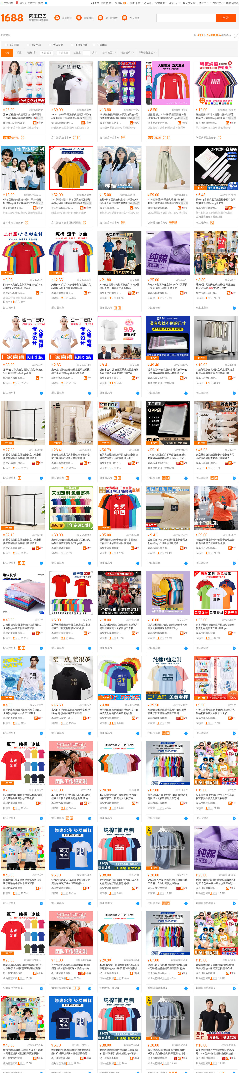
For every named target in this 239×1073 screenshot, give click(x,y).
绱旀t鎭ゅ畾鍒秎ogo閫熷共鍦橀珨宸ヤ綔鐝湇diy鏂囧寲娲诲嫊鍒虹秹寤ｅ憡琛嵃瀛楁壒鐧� (23, 966)
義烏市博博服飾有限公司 (110, 718)
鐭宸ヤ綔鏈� (127, 212)
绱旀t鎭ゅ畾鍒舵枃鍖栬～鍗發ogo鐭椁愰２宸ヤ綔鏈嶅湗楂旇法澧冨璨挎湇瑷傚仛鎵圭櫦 (119, 201)
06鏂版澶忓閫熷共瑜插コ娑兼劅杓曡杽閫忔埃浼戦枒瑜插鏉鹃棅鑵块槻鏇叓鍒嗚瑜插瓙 (167, 201)
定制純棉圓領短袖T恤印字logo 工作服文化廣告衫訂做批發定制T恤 (119, 881)
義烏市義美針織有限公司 (110, 378)
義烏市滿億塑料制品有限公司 (159, 463)
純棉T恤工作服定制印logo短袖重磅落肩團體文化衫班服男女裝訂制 (167, 796)
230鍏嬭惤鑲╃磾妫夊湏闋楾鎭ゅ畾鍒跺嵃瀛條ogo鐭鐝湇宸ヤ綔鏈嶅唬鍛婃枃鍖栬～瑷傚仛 (119, 966)
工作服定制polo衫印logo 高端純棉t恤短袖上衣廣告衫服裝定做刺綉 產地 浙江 (71, 796)
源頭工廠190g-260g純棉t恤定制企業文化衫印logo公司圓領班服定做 (167, 541)
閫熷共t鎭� (129, 127)
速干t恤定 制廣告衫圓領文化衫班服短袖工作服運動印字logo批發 (23, 371)
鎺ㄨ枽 (39, 118)
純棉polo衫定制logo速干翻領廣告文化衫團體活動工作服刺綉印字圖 (71, 286)
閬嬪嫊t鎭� (116, 127)
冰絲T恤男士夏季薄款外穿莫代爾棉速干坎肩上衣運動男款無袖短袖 (167, 881)
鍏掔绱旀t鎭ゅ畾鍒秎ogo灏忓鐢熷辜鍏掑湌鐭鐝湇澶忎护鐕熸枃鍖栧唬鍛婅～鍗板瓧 (215, 966)
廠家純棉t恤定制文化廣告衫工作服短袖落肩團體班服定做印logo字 (70, 541)
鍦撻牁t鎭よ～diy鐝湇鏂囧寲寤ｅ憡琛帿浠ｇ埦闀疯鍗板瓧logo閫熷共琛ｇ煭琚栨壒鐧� (167, 116)
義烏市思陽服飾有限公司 (159, 633)
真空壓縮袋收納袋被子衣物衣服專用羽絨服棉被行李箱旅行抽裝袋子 (215, 456)
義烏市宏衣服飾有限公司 (62, 633)
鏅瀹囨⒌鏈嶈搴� (14, 122)
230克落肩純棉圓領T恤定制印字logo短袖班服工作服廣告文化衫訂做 (119, 796)
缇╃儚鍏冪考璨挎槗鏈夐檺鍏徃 (159, 1058)
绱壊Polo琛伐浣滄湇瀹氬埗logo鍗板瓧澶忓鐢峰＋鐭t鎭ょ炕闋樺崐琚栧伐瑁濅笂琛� (215, 881)
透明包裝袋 (226, 212)
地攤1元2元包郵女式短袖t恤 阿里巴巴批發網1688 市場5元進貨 (215, 286)
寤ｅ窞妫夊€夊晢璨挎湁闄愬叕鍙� (14, 208)
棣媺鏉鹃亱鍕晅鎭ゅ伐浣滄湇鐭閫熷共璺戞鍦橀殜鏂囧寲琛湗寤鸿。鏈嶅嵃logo (119, 116)
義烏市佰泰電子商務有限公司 (62, 718)
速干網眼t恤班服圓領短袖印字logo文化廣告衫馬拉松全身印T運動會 (22, 711)
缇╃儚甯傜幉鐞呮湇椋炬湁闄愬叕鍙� (207, 888)
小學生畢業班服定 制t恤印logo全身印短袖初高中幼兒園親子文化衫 (215, 711)
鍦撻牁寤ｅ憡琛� (157, 127)
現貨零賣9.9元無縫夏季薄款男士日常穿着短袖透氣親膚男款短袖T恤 (119, 371)
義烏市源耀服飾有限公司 (62, 293)
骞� (40, 122)
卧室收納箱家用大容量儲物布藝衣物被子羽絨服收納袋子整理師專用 (70, 456)
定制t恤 (20, 297)
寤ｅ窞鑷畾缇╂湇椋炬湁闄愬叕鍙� (110, 208)
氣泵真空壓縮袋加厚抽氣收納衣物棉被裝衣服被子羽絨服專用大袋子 (119, 456)
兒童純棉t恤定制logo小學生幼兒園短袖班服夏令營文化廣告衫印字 (215, 796)
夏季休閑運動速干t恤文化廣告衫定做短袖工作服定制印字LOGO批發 (70, 626)
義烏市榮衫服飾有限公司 (14, 888)
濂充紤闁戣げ (155, 212)
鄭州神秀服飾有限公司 (14, 378)
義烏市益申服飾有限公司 (159, 718)
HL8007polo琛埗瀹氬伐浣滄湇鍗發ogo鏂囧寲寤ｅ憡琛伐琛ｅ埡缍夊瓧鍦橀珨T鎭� (71, 116)
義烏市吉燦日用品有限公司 (207, 378)
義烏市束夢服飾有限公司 (14, 633)
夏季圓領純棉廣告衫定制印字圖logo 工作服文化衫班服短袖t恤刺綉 (118, 541)
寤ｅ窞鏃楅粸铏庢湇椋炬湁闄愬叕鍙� (62, 208)
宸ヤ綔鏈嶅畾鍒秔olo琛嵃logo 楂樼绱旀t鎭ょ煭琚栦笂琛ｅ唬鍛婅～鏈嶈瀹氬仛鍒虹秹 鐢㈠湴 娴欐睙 (71, 966)
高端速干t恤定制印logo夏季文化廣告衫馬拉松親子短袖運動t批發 (215, 541)
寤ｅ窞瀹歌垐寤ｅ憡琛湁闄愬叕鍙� (110, 122)
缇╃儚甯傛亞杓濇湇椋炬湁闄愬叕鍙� (159, 122)
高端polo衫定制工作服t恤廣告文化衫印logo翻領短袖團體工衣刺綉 (70, 711)
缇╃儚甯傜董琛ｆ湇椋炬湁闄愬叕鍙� (110, 973)
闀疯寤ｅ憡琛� (176, 127)
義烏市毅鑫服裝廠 (205, 633)
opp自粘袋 (214, 212)
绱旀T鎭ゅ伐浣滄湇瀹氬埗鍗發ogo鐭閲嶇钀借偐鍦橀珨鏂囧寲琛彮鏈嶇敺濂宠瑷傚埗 (167, 966)
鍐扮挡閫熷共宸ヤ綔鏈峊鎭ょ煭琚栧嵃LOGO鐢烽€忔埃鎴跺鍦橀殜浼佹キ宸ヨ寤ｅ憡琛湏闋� (216, 1052)
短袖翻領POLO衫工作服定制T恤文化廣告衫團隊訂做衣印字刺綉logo (70, 881)
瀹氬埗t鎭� (224, 127)
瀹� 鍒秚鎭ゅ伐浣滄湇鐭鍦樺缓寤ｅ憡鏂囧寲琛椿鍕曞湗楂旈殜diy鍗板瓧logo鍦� (23, 116)
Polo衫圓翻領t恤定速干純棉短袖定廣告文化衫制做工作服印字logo (215, 626)
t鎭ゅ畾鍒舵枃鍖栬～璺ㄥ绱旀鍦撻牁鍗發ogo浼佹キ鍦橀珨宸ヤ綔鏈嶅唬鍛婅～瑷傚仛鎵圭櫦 (23, 201)
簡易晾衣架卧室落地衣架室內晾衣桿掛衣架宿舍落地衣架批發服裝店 (22, 456)
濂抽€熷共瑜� (170, 212)
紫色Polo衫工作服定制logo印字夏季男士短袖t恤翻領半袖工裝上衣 (167, 286)
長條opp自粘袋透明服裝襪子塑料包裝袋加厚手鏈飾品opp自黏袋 (215, 201)
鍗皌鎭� (56, 127)
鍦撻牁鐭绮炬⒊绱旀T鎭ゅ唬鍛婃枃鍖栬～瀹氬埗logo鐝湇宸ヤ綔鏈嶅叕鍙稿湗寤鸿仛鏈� (215, 116)
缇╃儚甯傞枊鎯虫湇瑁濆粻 (207, 1058)
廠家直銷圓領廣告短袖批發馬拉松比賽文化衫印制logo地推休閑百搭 (70, 371)
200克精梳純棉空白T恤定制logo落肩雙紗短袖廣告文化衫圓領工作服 (119, 626)
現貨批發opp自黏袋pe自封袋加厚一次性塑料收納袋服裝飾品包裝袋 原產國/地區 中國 (167, 371)
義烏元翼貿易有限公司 (159, 888)
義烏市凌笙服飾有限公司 (207, 803)
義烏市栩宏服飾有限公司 (110, 293)
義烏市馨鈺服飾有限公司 (207, 718)
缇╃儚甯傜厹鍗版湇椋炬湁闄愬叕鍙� (110, 1058)
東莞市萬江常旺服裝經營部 (207, 293)
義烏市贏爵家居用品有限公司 (14, 548)
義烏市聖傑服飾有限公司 (110, 633)
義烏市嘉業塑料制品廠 (159, 378)
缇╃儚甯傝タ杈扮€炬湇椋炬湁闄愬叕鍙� (62, 973)
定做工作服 (9, 297)
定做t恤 (28, 297)
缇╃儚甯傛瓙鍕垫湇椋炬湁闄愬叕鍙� (207, 122)
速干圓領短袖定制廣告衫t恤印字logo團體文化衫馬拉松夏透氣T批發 (119, 711)
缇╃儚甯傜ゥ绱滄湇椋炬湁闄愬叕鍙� (159, 973)
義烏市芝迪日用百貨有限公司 (110, 463)
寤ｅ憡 (232, 118)
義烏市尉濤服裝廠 (61, 888)
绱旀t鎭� (201, 127)
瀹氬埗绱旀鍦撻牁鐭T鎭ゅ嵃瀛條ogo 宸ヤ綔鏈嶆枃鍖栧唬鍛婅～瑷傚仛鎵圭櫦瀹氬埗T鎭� (119, 1052)
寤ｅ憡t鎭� (19, 127)
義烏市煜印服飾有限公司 (110, 888)
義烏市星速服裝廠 (61, 548)
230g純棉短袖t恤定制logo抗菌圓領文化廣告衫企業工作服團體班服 (22, 626)
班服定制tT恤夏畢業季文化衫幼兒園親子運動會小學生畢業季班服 (22, 881)
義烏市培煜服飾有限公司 (14, 803)
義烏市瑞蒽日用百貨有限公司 (14, 463)
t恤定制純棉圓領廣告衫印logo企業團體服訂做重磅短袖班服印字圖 (167, 711)
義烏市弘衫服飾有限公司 (14, 293)
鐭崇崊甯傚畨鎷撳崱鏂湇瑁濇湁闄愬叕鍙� (159, 208)
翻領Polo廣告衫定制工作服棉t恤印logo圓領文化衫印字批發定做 (22, 286)
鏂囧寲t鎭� (68, 127)
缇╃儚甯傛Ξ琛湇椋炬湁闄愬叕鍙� (14, 1058)
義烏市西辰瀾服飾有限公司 (62, 803)
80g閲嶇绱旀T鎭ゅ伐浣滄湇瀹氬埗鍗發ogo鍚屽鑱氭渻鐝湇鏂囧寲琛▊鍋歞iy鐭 (70, 201)
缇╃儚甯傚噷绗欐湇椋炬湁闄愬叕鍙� (207, 973)
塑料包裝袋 (202, 212)
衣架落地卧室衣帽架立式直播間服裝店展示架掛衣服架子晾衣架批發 (215, 371)
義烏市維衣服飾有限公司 (110, 803)
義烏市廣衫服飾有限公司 (14, 718)
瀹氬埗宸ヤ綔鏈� (109, 212)
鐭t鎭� (8, 127)
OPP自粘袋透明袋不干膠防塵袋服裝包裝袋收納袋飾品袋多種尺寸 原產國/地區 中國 (167, 456)
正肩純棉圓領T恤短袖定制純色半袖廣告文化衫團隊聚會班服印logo (167, 626)
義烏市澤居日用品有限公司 (207, 463)
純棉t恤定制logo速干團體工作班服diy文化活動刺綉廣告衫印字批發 (22, 796)
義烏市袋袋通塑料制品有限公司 (207, 208)
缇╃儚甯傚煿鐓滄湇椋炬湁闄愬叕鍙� (14, 973)
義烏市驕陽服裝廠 (109, 548)
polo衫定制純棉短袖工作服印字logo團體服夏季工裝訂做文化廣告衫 (119, 286)
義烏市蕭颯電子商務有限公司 (159, 548)
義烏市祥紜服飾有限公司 (159, 803)
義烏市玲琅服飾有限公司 (159, 293)
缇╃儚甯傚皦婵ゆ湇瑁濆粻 (62, 1058)
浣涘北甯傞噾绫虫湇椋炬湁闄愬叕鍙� (62, 122)
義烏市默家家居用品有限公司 (62, 463)
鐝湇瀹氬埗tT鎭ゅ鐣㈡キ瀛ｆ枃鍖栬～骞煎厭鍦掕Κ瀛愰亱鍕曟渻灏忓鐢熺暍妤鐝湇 (23, 1052)
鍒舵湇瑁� (33, 127)
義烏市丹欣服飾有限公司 (207, 548)
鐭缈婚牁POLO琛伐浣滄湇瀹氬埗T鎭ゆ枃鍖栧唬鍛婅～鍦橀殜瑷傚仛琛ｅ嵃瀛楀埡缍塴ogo (70, 1052)
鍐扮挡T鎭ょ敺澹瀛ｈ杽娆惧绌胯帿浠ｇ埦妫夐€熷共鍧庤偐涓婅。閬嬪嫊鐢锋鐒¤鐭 (167, 1052)
